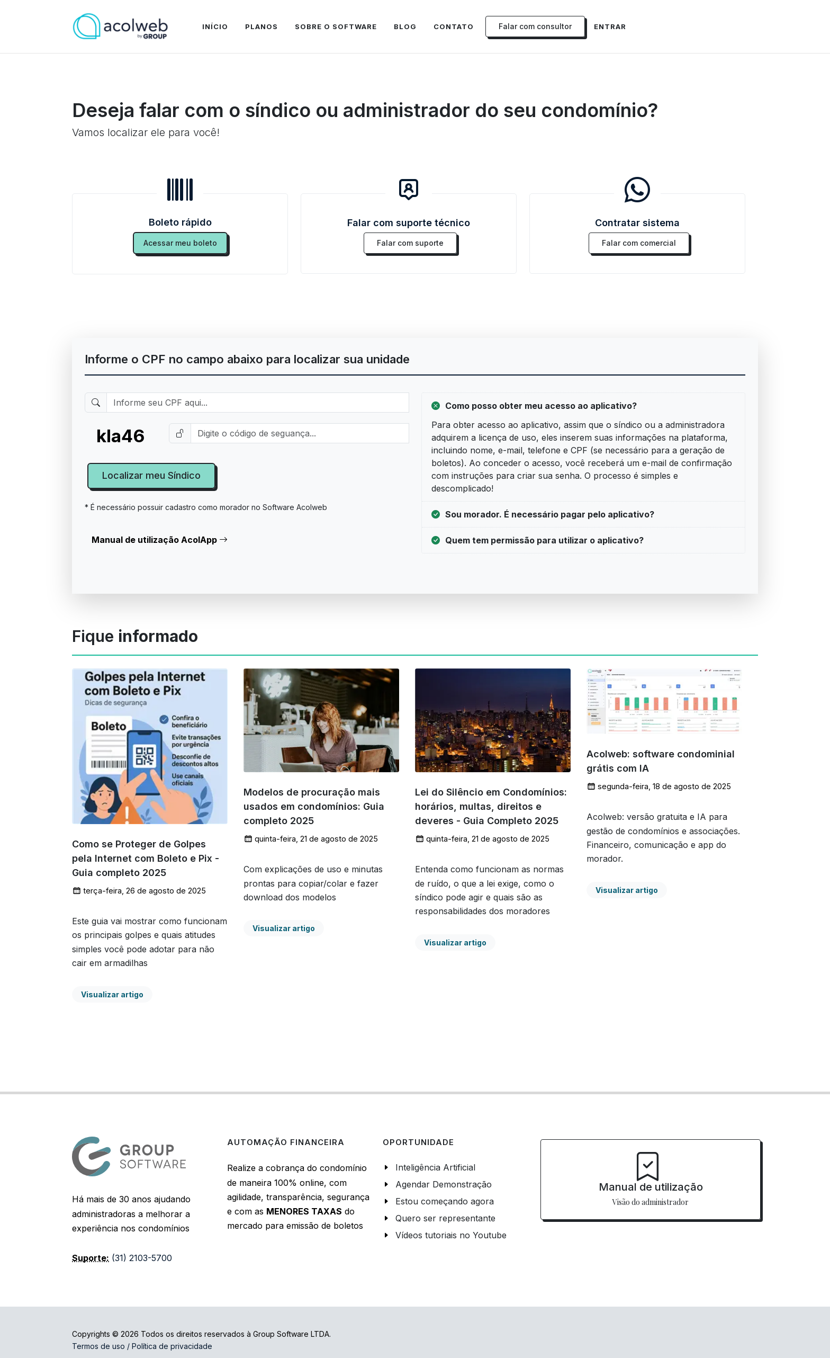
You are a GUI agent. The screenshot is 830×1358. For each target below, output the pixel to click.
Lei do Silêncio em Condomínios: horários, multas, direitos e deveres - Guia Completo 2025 (491, 807)
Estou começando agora (444, 1201)
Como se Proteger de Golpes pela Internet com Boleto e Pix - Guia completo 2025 (145, 858)
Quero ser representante (445, 1218)
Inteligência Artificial (435, 1167)
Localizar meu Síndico (151, 475)
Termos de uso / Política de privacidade (142, 1346)
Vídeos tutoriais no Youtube (451, 1235)
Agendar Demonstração (443, 1184)
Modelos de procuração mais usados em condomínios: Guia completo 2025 (313, 807)
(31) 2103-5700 (142, 1258)
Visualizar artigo (112, 994)
